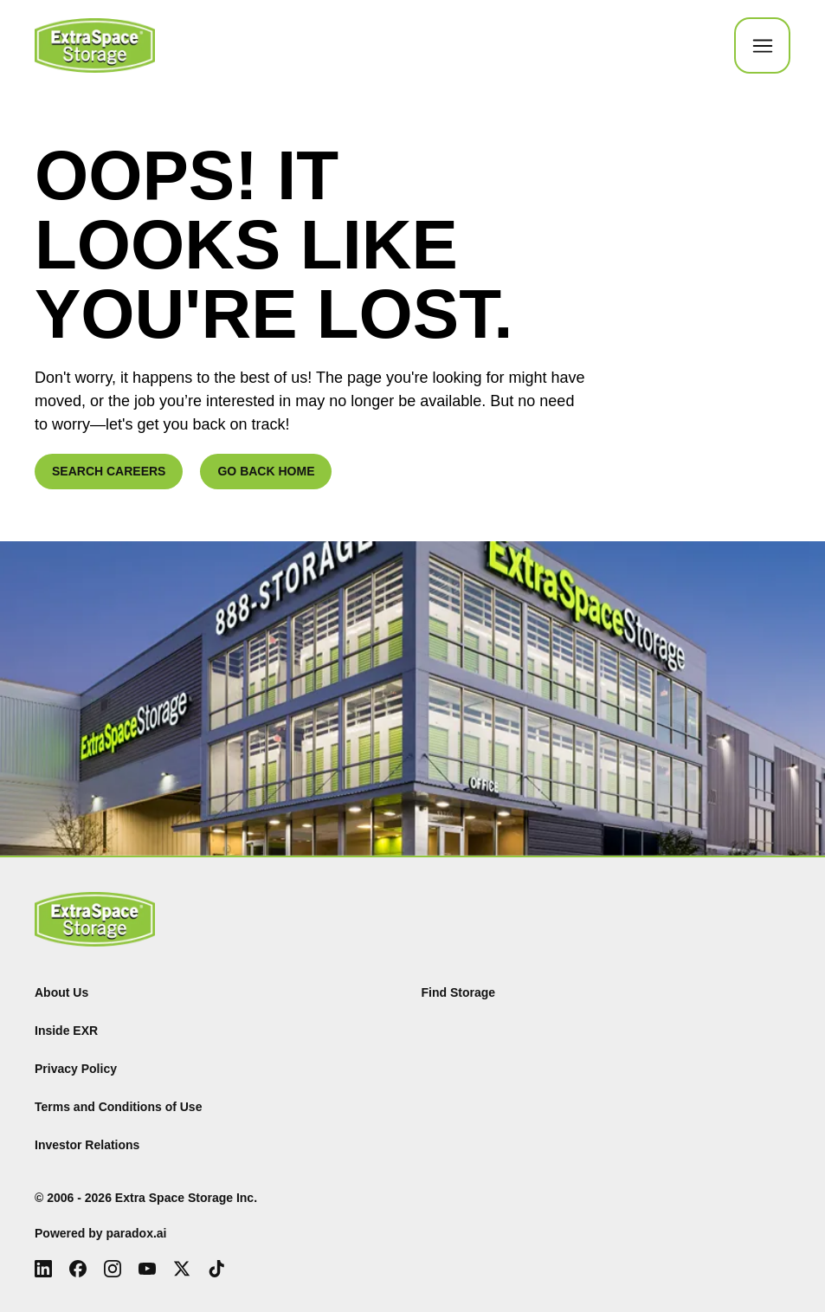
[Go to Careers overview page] (95, 45)
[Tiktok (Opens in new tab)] (216, 1268)
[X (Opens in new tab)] (181, 1268)
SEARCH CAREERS (108, 471)
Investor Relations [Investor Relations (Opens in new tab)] (87, 1145)
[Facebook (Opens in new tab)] (78, 1268)
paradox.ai (136, 1233)
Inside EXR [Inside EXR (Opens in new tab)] (66, 1030)
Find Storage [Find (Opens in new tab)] (459, 992)
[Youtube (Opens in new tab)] (147, 1268)
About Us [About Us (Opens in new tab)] (61, 992)
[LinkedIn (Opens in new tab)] (43, 1268)
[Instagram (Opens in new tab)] (112, 1268)
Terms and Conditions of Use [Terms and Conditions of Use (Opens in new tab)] (118, 1107)
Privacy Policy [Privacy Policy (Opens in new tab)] (76, 1069)
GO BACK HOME (265, 471)
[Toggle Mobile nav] (762, 45)
